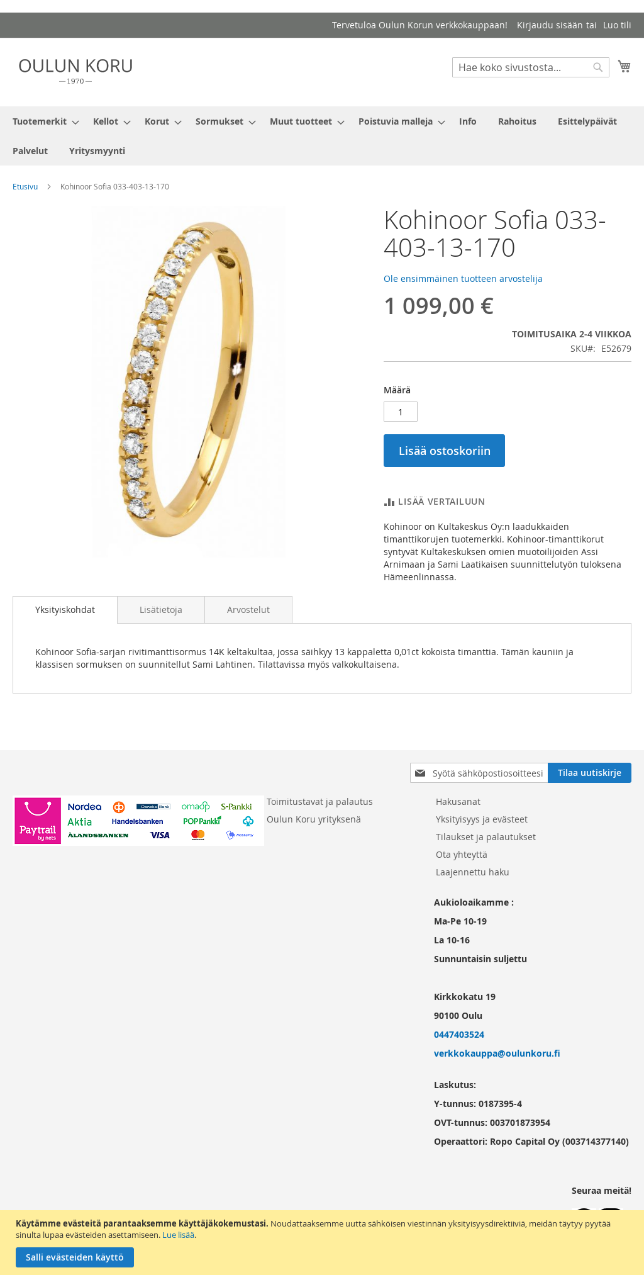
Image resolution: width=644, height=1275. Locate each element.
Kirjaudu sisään (550, 25)
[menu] (322, 136)
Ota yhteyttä (461, 854)
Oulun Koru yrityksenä (314, 819)
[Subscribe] (589, 773)
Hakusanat (458, 801)
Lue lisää (178, 1234)
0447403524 (459, 1034)
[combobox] (530, 67)
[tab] (65, 610)
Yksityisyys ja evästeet (482, 819)
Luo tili (617, 25)
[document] (323, 1242)
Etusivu (25, 186)
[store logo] (75, 71)
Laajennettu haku (472, 872)
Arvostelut (248, 609)
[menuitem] (42, 121)
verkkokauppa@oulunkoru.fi (497, 1053)
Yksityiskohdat (65, 609)
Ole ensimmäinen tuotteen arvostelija (463, 278)
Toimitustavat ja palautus (320, 801)
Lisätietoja (161, 609)
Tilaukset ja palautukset (486, 837)
